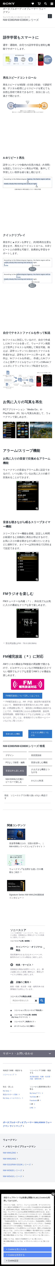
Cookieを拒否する (16, 1255)
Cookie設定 (13, 1260)
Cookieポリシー (26, 1239)
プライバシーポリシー (33, 1241)
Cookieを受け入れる (17, 1249)
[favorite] (32, 3)
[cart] (39, 3)
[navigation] (50, 16)
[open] (45, 3)
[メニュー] (52, 3)
